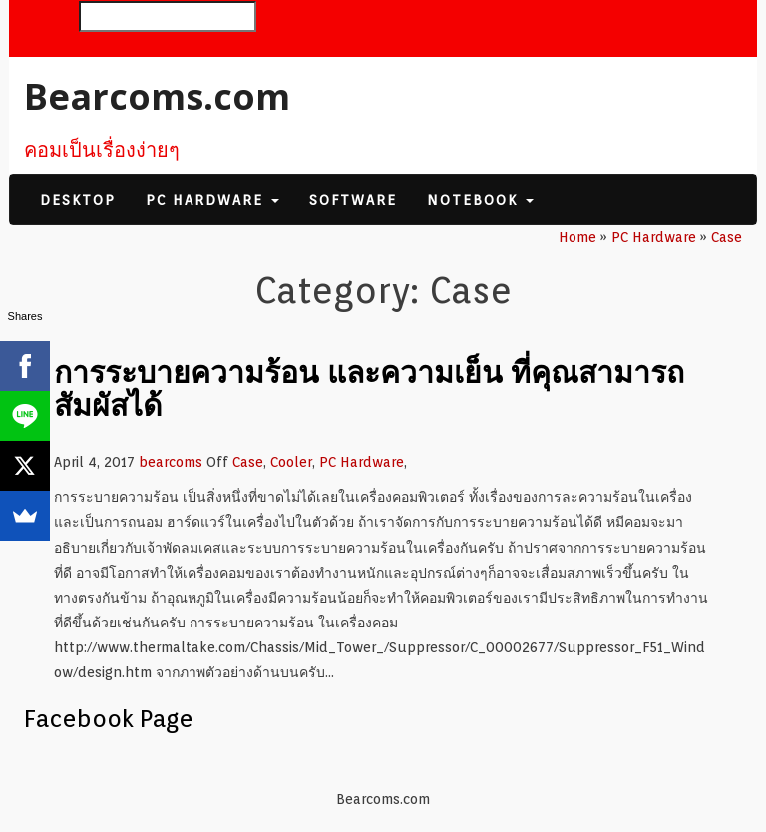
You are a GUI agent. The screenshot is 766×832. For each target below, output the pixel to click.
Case (247, 462)
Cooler (291, 462)
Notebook (480, 200)
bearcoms (170, 462)
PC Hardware (212, 200)
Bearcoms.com (157, 96)
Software (353, 200)
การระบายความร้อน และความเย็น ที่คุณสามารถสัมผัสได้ (369, 388)
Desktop (78, 200)
